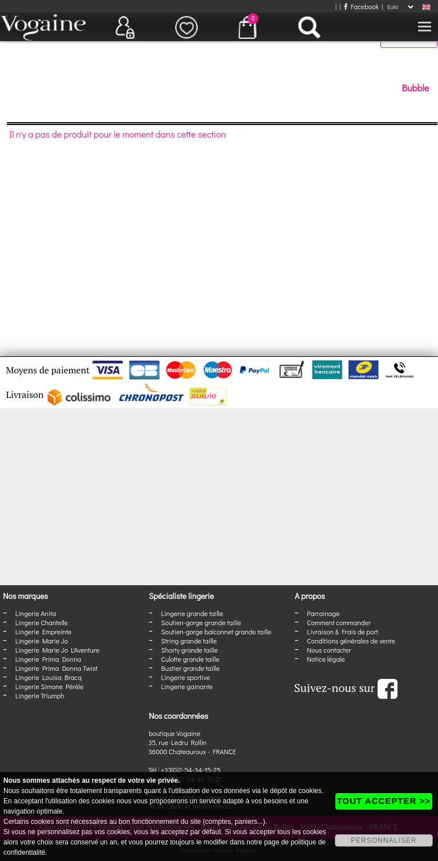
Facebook (361, 6)
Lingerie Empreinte (43, 631)
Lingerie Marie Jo (41, 640)
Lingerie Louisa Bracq (48, 677)
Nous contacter (329, 649)
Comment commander (339, 622)
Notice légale (325, 658)
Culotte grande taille (190, 658)
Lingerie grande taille (192, 613)
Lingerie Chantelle (41, 622)
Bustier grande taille (190, 668)
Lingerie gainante (187, 686)
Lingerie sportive (185, 677)
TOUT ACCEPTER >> (384, 801)
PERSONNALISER (383, 840)
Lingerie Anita (35, 613)
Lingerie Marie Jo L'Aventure (57, 649)
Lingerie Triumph (39, 695)
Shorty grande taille (189, 649)
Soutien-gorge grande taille (201, 622)
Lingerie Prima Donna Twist (56, 668)
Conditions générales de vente (351, 640)
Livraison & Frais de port (342, 631)
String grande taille (189, 640)
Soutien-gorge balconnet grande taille (216, 631)
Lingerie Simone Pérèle (49, 686)
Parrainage (323, 613)
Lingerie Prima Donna (48, 658)
